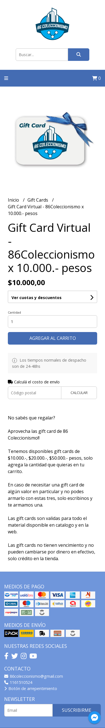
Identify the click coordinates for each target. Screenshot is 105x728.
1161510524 (18, 682)
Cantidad (14, 312)
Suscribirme (76, 710)
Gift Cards (38, 200)
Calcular (79, 392)
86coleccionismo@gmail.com (33, 676)
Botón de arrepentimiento (30, 688)
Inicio (14, 200)
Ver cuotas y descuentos (36, 297)
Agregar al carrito (52, 338)
